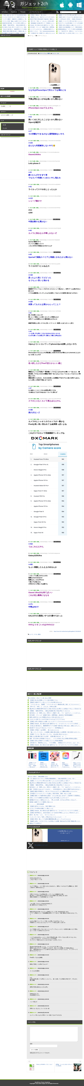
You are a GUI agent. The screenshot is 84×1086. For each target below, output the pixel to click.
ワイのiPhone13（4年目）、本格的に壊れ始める (70, 19)
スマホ (35, 634)
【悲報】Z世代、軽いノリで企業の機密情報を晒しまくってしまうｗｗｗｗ (50, 819)
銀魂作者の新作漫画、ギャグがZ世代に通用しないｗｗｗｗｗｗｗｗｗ (19, 23)
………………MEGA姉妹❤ (37, 804)
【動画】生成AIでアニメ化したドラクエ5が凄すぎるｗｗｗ (46, 702)
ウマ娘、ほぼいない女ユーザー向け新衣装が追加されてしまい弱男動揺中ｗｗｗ (21, 15)
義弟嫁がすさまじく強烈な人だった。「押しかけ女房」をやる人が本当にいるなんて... (53, 800)
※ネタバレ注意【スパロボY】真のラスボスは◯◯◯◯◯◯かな (47, 719)
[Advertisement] (38, 653)
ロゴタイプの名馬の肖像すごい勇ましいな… (42, 808)
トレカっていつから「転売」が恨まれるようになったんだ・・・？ (48, 817)
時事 (49, 53)
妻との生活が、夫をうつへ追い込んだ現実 (39, 698)
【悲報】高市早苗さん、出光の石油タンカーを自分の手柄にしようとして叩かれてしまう (54, 812)
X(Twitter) (5, 12)
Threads (22, 12)
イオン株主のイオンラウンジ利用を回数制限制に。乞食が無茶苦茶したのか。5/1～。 (53, 778)
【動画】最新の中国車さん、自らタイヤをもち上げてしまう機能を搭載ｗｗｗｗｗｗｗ (53, 791)
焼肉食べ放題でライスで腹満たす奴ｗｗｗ (41, 802)
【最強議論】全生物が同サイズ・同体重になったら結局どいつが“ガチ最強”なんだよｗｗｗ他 (52, 23)
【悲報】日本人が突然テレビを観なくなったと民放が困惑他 (46, 740)
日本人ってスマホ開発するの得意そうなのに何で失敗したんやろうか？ (49, 797)
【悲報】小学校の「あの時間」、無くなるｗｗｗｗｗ (44, 730)
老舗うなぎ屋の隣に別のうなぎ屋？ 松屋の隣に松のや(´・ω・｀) (48, 736)
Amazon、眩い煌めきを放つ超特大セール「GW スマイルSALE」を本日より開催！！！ (51, 25)
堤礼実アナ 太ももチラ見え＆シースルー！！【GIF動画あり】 (47, 728)
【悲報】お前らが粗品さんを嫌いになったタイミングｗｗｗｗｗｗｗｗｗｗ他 (51, 721)
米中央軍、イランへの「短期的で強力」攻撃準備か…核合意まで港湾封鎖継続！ (49, 27)
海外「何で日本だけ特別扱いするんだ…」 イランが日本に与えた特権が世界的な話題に (54, 738)
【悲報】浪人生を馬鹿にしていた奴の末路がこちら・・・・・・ (47, 700)
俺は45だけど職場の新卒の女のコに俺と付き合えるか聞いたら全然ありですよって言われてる (55, 708)
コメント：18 (55, 53)
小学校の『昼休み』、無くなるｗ (38, 15)
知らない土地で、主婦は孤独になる (38, 776)
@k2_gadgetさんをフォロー (41, 845)
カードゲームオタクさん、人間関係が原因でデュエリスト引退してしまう (48, 29)
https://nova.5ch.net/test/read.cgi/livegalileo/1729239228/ (67, 631)
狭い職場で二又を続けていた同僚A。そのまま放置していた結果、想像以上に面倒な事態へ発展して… (26, 33)
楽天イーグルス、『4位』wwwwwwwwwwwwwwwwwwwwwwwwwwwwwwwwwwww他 (51, 31)
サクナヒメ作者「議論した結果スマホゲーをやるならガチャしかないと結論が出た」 (22, 21)
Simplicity (47, 1082)
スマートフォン (43, 53)
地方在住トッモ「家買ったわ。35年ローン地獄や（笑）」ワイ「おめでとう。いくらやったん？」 (57, 713)
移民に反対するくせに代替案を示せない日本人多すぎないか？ (47, 717)
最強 (39, 634)
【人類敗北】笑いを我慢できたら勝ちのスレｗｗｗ (42, 33)
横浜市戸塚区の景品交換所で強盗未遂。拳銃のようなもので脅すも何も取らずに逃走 (50, 19)
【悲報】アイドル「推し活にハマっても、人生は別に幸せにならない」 (49, 734)
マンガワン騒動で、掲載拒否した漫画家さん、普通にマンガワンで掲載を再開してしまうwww (25, 19)
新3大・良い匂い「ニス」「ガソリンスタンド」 (43, 814)
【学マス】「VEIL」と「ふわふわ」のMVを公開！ (42, 21)
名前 (31, 1043)
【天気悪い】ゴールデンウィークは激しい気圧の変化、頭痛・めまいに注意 (50, 793)
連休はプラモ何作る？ (36, 823)
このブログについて (35, 12)
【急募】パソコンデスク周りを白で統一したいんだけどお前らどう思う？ (50, 780)
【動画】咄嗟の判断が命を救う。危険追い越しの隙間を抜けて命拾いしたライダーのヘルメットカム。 (27, 31)
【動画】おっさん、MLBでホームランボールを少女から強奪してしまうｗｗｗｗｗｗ (50, 17)
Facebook (14, 12)
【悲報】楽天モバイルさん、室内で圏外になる (42, 806)
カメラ (31, 634)
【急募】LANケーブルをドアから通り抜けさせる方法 (71, 17)
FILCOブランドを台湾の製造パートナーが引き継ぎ (70, 23)
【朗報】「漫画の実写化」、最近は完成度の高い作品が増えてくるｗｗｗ (20, 25)
